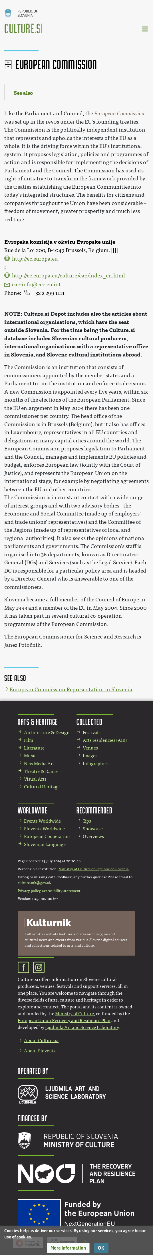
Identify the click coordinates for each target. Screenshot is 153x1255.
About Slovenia (40, 1050)
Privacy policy (29, 891)
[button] (68, 1248)
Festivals (91, 732)
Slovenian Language (45, 844)
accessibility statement (61, 891)
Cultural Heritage (42, 786)
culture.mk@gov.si (34, 883)
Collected (89, 722)
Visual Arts (35, 779)
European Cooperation (47, 836)
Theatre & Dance (41, 771)
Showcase (93, 828)
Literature (34, 748)
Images (90, 755)
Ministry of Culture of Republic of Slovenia (94, 869)
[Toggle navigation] (145, 28)
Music (30, 755)
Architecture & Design (47, 732)
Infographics (95, 763)
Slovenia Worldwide (44, 828)
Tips (87, 821)
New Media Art (39, 763)
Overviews (93, 836)
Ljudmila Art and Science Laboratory (81, 1027)
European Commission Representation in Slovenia (71, 689)
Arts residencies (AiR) (105, 740)
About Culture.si (41, 1040)
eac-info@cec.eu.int (36, 284)
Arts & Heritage (38, 722)
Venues (90, 748)
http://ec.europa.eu (35, 259)
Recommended (94, 810)
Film (28, 740)
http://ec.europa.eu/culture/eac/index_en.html (68, 276)
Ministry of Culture (74, 1013)
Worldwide (32, 810)
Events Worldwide (42, 821)
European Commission (119, 113)
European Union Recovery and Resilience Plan (64, 1020)
